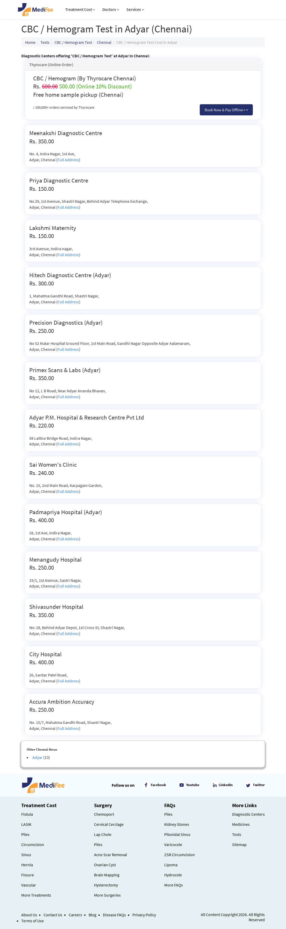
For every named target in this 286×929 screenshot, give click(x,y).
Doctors (110, 9)
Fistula (27, 814)
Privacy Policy (144, 914)
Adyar (37, 757)
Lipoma (170, 864)
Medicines (241, 824)
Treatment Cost (80, 9)
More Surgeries (107, 895)
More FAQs (173, 885)
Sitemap (239, 844)
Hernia (27, 864)
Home (30, 42)
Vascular (28, 885)
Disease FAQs (114, 914)
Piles (25, 834)
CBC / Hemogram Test (73, 42)
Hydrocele (173, 874)
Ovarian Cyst (105, 864)
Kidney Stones (176, 824)
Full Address (68, 159)
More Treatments (36, 895)
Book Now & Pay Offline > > (226, 109)
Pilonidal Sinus (177, 834)
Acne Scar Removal (110, 854)
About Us (29, 914)
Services (135, 9)
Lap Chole (102, 834)
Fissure (27, 874)
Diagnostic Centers (248, 814)
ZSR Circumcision (179, 854)
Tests (44, 42)
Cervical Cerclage (109, 824)
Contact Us (53, 914)
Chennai (104, 42)
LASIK (26, 824)
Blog (92, 914)
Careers (75, 914)
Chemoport (104, 814)
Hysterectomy (106, 885)
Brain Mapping (106, 874)
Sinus (26, 854)
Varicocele (173, 844)
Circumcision (32, 844)
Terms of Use (32, 920)
